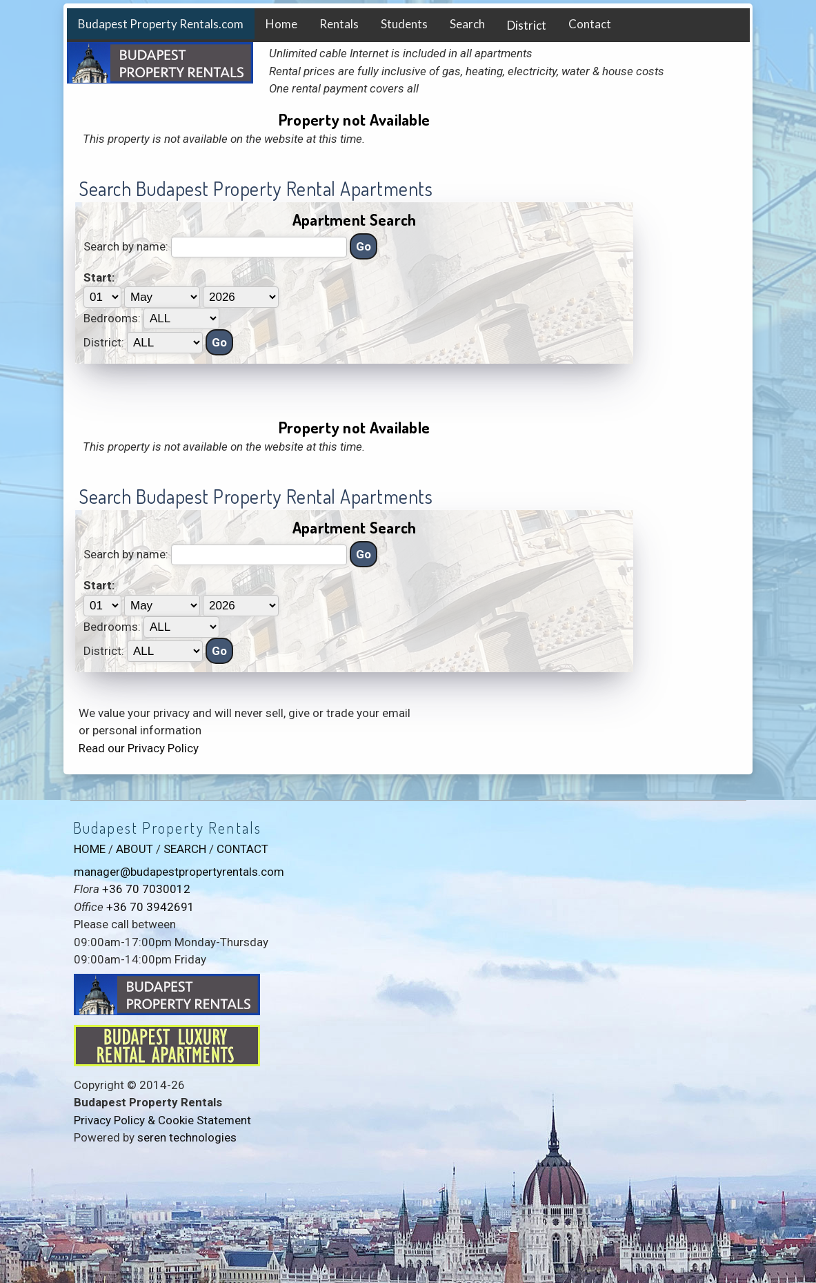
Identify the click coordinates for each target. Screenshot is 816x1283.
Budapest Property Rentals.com (160, 24)
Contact (589, 24)
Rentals (339, 24)
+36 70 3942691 (150, 907)
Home (281, 24)
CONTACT (242, 849)
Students (404, 24)
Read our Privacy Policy (139, 748)
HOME (90, 849)
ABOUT (134, 849)
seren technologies (187, 1137)
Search (467, 24)
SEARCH (184, 849)
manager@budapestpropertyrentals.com (179, 872)
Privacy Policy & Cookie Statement (162, 1120)
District (526, 25)
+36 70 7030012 (146, 889)
